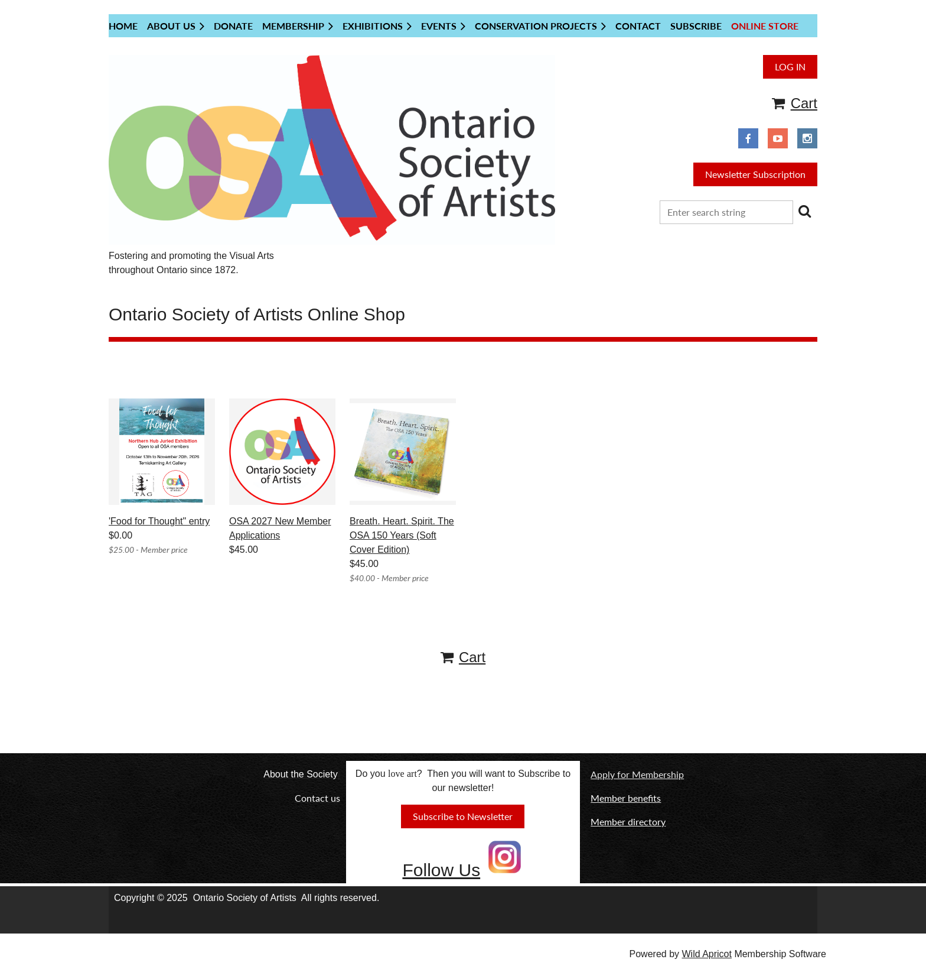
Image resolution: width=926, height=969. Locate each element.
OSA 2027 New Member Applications (280, 528)
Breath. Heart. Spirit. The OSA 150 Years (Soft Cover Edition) (402, 535)
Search (804, 211)
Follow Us (441, 870)
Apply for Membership (637, 774)
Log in (790, 66)
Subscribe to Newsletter (463, 816)
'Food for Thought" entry (159, 521)
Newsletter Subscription (755, 174)
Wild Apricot (706, 954)
